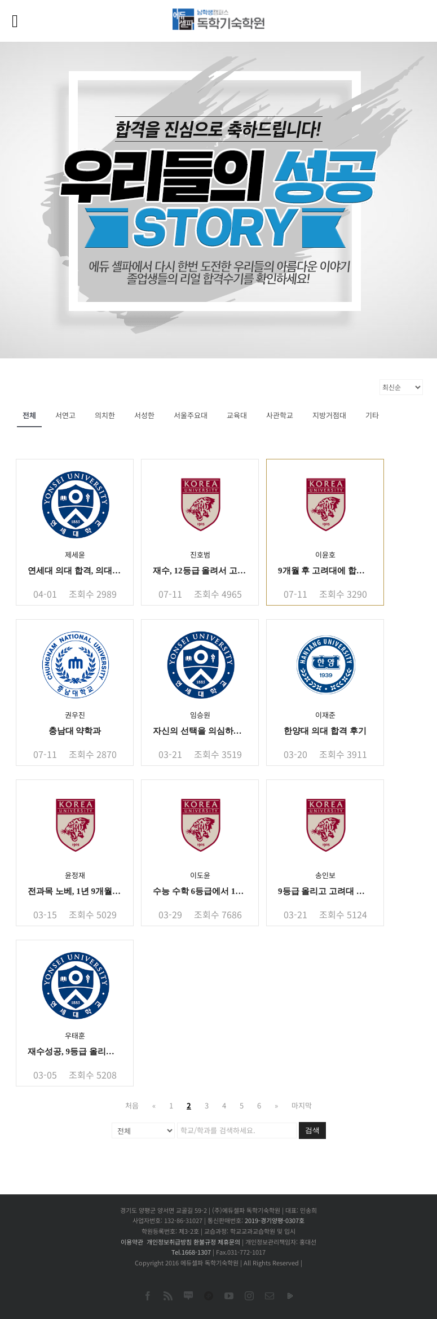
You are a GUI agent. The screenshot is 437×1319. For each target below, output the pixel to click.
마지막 (302, 1105)
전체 (29, 415)
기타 (372, 415)
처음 (132, 1105)
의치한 (105, 415)
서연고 (65, 415)
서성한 (144, 415)
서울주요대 (191, 415)
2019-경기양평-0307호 (274, 1220)
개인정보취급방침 (169, 1241)
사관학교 (279, 415)
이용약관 (132, 1241)
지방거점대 (329, 415)
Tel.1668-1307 (191, 1251)
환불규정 (204, 1241)
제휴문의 (229, 1241)
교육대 (237, 415)
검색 (312, 1130)
